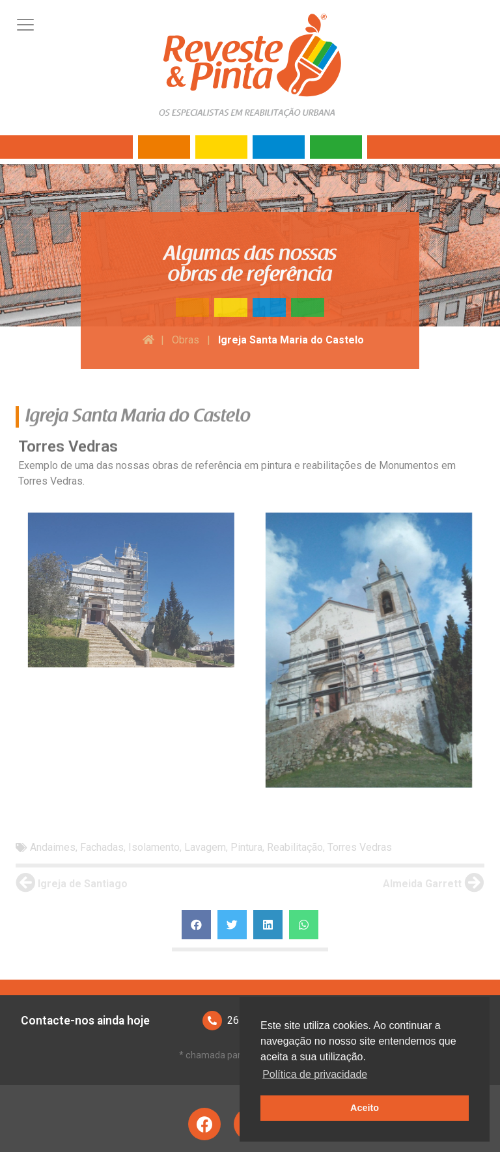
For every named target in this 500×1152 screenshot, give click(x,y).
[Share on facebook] (196, 924)
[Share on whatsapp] (303, 924)
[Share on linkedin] (268, 924)
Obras (185, 340)
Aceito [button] (364, 1108)
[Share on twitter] (232, 924)
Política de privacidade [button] (314, 1074)
